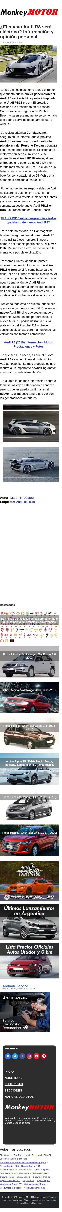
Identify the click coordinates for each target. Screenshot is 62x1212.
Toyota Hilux (28, 1180)
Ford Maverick (22, 1173)
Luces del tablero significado (13, 1159)
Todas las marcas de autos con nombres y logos (23, 1162)
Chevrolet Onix (7, 1177)
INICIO (9, 1071)
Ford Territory (6, 1173)
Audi (19, 502)
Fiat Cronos (5, 1155)
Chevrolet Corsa (39, 1173)
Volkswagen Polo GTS (34, 1188)
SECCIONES (13, 1090)
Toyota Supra (43, 1180)
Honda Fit (29, 1155)
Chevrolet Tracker (41, 1177)
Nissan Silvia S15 (8, 1169)
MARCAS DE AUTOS (19, 1096)
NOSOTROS (13, 1078)
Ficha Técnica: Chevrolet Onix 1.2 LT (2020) (29, 832)
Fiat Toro (18, 1155)
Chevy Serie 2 (23, 1177)
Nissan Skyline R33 (9, 1166)
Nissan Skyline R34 (30, 1166)
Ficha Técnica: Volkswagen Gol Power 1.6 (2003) (29, 656)
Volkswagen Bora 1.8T (10, 1184)
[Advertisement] (31, 569)
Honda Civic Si (44, 1155)
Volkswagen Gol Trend (10, 1188)
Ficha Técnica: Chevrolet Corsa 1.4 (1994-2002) (29, 727)
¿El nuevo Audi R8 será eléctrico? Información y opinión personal (27, 31)
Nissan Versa (25, 1169)
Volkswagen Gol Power (35, 1184)
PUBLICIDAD (14, 1084)
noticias (29, 502)
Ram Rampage (42, 1169)
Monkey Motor (25, 1197)
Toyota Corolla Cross (10, 1180)
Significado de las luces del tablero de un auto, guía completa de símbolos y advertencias (29, 620)
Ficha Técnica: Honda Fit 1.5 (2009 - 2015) (29, 797)
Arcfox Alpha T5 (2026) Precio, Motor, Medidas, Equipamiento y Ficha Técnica (29, 763)
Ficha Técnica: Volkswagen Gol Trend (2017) (29, 690)
